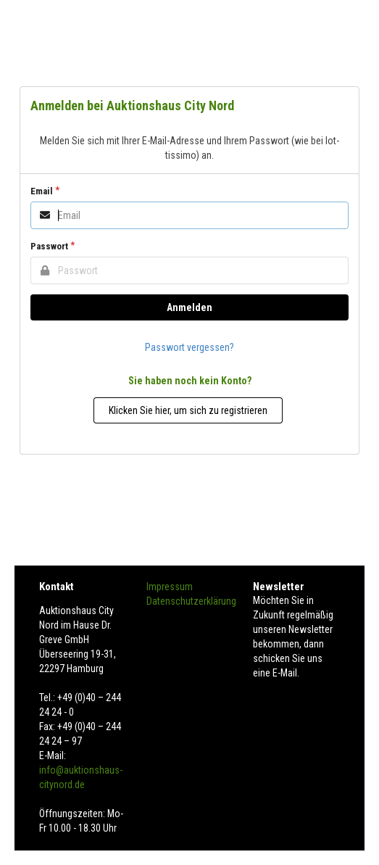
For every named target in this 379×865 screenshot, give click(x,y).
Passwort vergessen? (189, 347)
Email (41, 191)
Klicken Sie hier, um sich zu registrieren (188, 410)
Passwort (49, 246)
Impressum (169, 586)
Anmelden (189, 307)
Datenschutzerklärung (191, 601)
